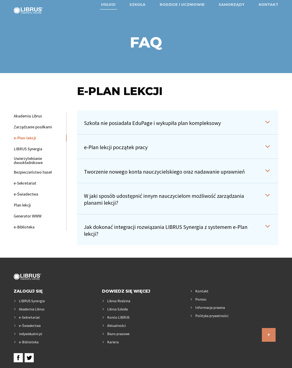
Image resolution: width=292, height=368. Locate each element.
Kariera (113, 342)
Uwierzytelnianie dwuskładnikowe (28, 160)
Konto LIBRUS (118, 317)
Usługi (108, 16)
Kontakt (268, 16)
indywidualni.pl (30, 334)
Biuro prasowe (118, 334)
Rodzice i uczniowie (182, 16)
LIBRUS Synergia (28, 149)
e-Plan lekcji (25, 138)
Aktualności (116, 325)
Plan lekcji (22, 205)
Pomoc (200, 299)
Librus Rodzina (118, 301)
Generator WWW (28, 216)
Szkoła (137, 16)
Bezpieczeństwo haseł (33, 172)
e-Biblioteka (24, 227)
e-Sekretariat (25, 183)
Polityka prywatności (211, 316)
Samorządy (232, 16)
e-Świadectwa (26, 194)
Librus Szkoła (117, 309)
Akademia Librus (28, 116)
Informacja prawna (210, 307)
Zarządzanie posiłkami (33, 127)
